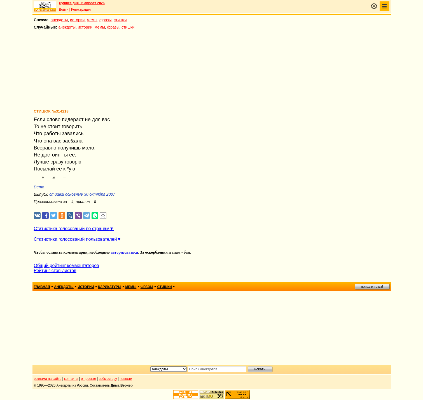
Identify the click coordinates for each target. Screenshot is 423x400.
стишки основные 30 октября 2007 (82, 194)
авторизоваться (124, 252)
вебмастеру (108, 379)
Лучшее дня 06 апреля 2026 (82, 3)
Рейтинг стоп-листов (55, 270)
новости (126, 379)
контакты (71, 379)
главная (42, 287)
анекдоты (59, 20)
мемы (92, 20)
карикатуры (109, 287)
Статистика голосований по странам (71, 228)
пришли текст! (372, 287)
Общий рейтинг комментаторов (66, 265)
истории (77, 20)
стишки (120, 20)
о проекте (88, 379)
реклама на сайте (48, 379)
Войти (64, 9)
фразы (105, 20)
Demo (39, 187)
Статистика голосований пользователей (75, 239)
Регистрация (81, 9)
